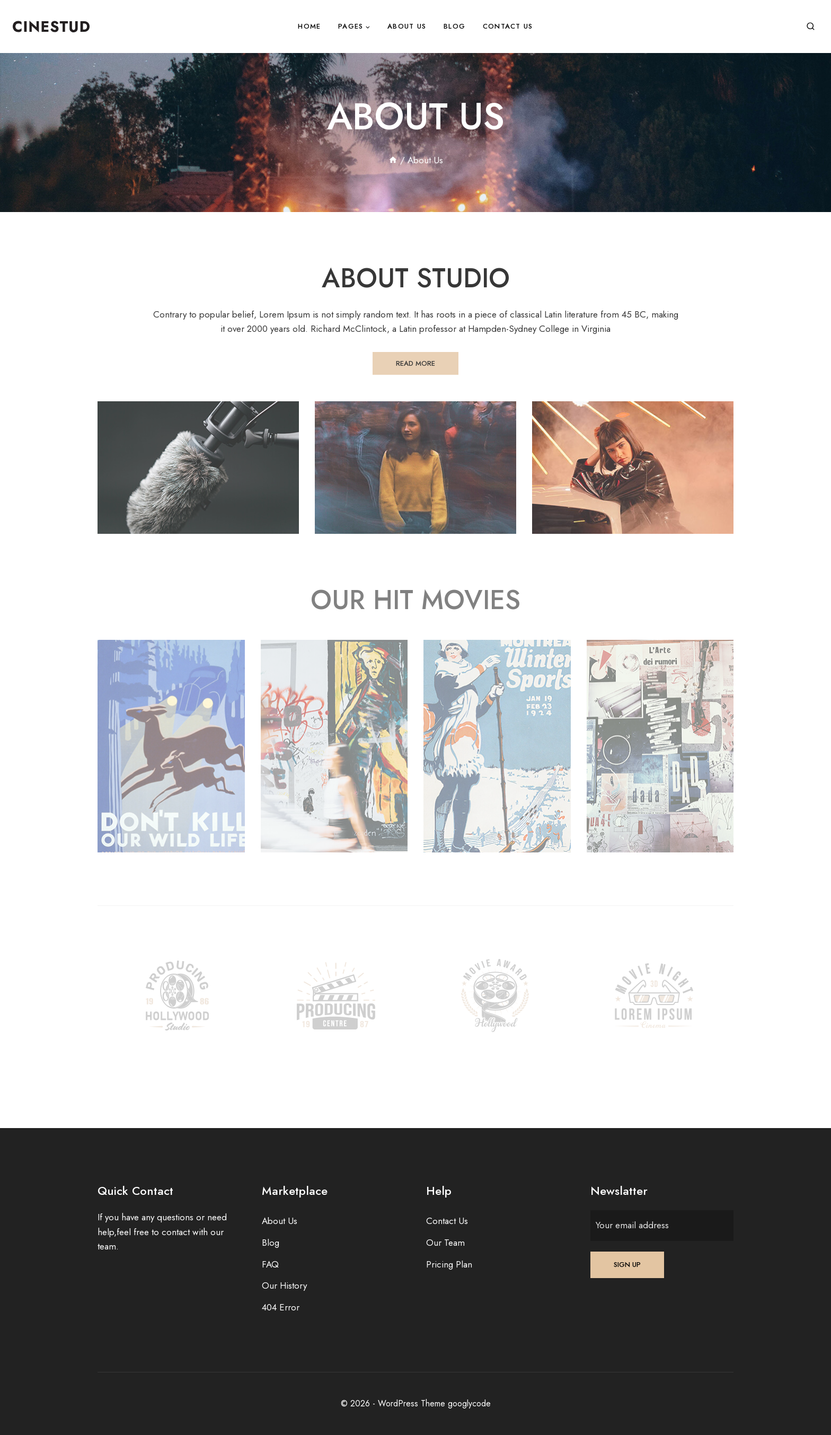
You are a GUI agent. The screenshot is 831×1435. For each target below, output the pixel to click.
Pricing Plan (449, 1264)
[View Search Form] (810, 26)
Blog (454, 26)
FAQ (270, 1264)
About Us (406, 26)
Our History (284, 1285)
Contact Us (508, 26)
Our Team (445, 1242)
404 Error (280, 1307)
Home (309, 26)
